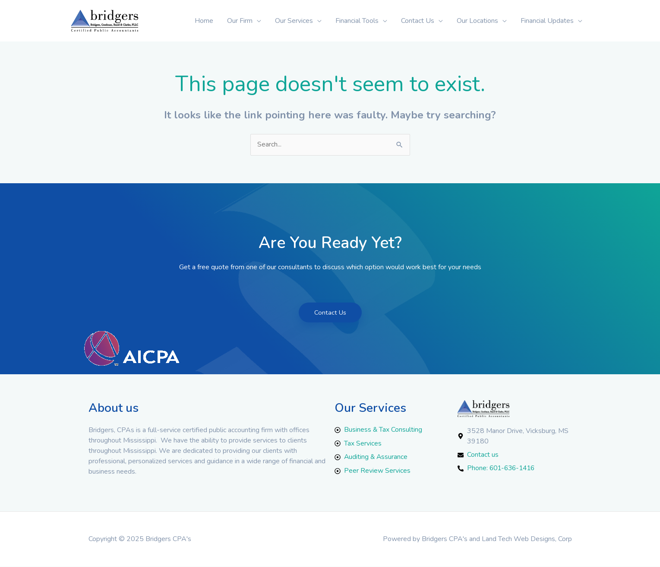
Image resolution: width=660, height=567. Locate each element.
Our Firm (240, 20)
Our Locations (477, 20)
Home (204, 20)
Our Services (294, 20)
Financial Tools (357, 20)
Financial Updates (547, 20)
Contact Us (417, 20)
